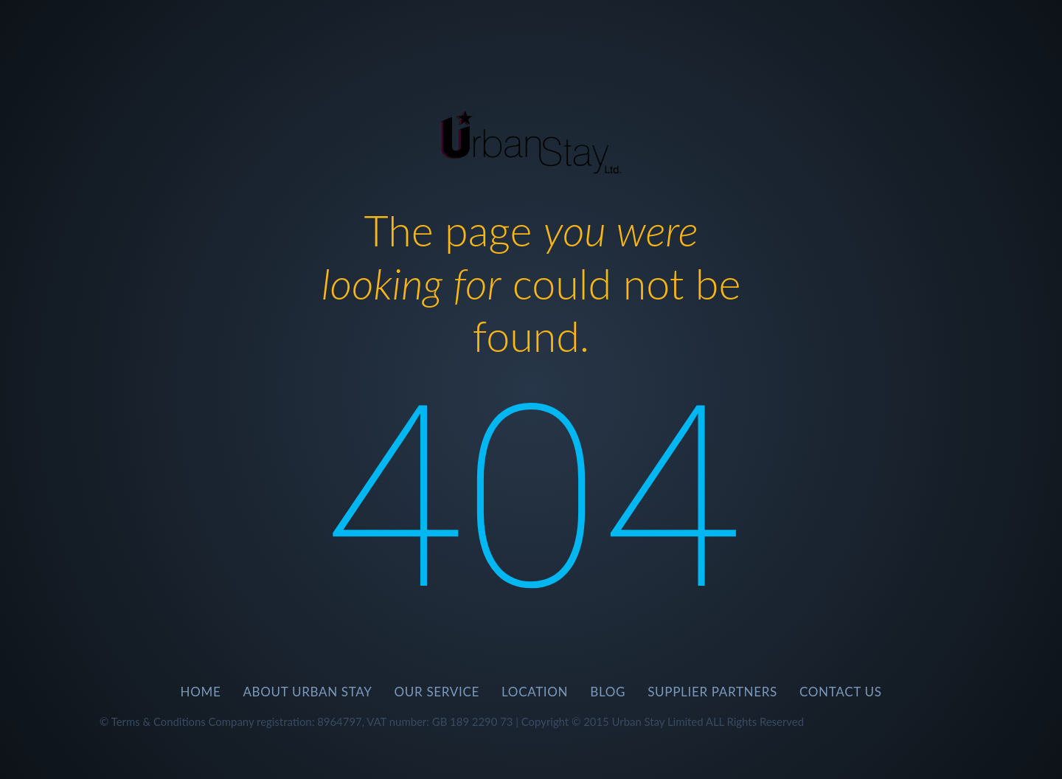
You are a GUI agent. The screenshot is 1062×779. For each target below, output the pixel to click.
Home (200, 691)
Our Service (437, 691)
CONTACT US (840, 691)
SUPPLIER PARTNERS (712, 691)
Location (535, 691)
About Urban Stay (307, 691)
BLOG (607, 691)
